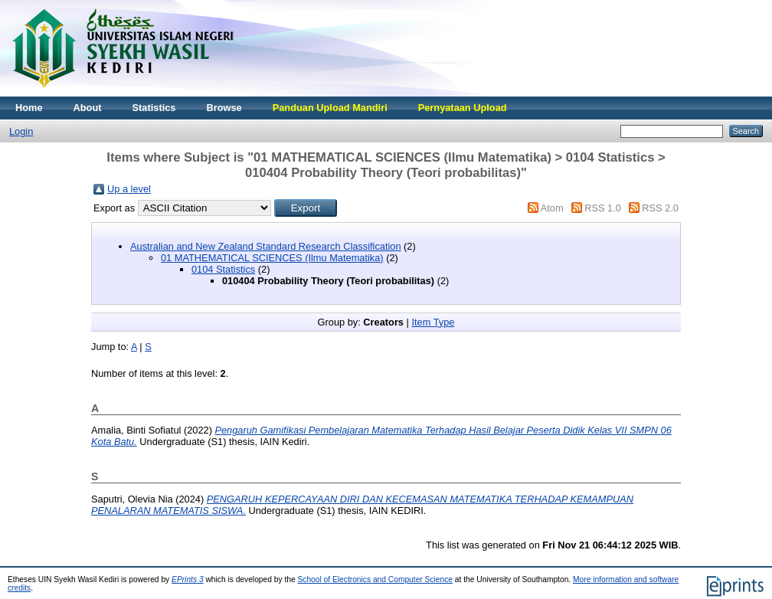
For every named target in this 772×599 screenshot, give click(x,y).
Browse (223, 107)
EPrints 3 (188, 579)
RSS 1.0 (602, 208)
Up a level (129, 189)
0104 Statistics (223, 269)
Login (21, 131)
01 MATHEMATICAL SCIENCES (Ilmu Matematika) (272, 257)
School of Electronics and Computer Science (375, 579)
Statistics (154, 107)
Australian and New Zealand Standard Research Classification (265, 246)
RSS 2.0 (660, 208)
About (88, 107)
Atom (552, 208)
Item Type (432, 322)
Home (29, 107)
